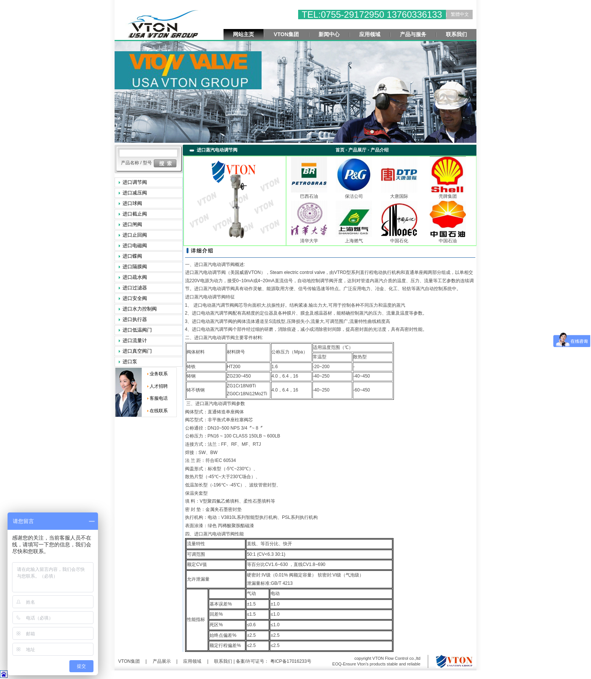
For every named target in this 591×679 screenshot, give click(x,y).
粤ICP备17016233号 (290, 661)
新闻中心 (329, 34)
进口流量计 (134, 340)
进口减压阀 (134, 193)
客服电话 (159, 398)
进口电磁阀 (134, 245)
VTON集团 (286, 34)
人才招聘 (159, 386)
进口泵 (129, 361)
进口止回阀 (134, 235)
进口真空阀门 (137, 351)
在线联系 (159, 410)
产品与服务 (413, 34)
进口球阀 (132, 203)
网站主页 (243, 34)
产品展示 (162, 661)
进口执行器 (134, 319)
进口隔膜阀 (134, 266)
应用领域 (369, 34)
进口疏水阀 (134, 277)
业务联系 (159, 373)
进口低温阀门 (137, 330)
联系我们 (456, 34)
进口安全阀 (134, 298)
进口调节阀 (134, 182)
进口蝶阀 (132, 256)
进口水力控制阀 (139, 309)
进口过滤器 (134, 288)
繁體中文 (460, 14)
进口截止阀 (134, 214)
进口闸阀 (132, 224)
